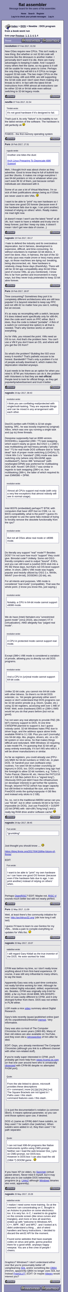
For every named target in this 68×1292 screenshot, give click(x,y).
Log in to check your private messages (28, 17)
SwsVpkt (41, 1171)
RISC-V (52, 895)
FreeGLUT (19, 1273)
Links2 (25, 1180)
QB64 (53, 1267)
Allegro (49, 1273)
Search (31, 14)
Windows (44, 1180)
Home (23, 14)
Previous (19, 35)
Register (40, 14)
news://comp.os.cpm (47, 1059)
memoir (42, 1019)
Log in (51, 17)
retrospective (34, 1036)
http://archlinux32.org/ (22, 917)
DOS (23, 26)
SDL (23, 1267)
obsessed (10, 1065)
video (28, 1008)
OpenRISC (21, 895)
